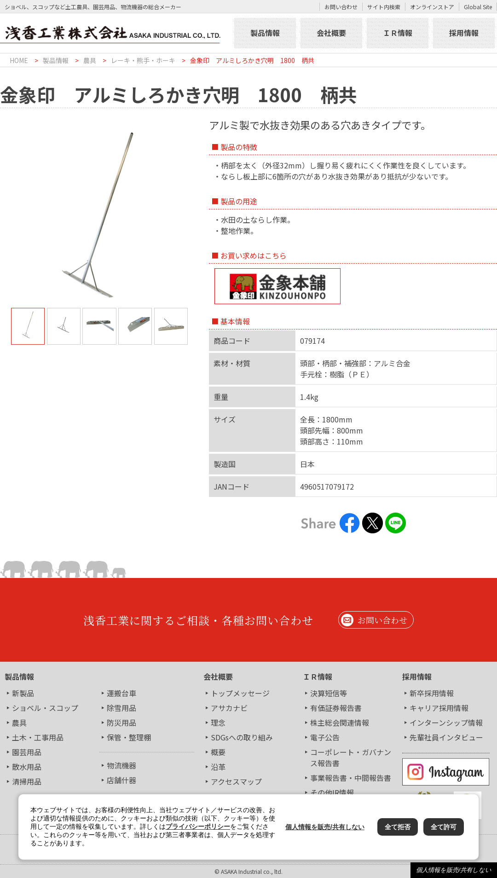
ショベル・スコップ (45, 707)
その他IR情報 (332, 792)
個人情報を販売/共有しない (453, 869)
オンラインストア (432, 7)
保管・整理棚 (129, 737)
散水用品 (26, 766)
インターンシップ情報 (446, 722)
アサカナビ (229, 707)
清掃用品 (26, 781)
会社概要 (331, 32)
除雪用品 (121, 707)
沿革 (218, 766)
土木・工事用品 (38, 737)
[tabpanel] (99, 216)
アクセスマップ (236, 781)
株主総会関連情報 (339, 722)
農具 (89, 60)
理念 (218, 722)
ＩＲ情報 (397, 32)
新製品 (23, 693)
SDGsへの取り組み (242, 737)
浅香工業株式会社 (116, 33)
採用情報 (464, 32)
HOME (19, 60)
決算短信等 (328, 693)
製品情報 (265, 32)
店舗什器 (121, 780)
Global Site (478, 7)
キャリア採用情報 (439, 707)
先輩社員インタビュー (446, 737)
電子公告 (325, 737)
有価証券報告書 (336, 707)
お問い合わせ (341, 7)
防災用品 (121, 722)
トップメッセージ (240, 693)
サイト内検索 (383, 7)
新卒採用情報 (432, 693)
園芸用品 (26, 751)
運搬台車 (121, 693)
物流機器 (121, 765)
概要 (218, 751)
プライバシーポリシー (198, 826)
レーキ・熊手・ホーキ (143, 60)
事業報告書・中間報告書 (350, 777)
